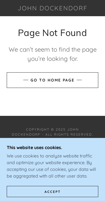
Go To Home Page (52, 80)
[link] (52, 8)
